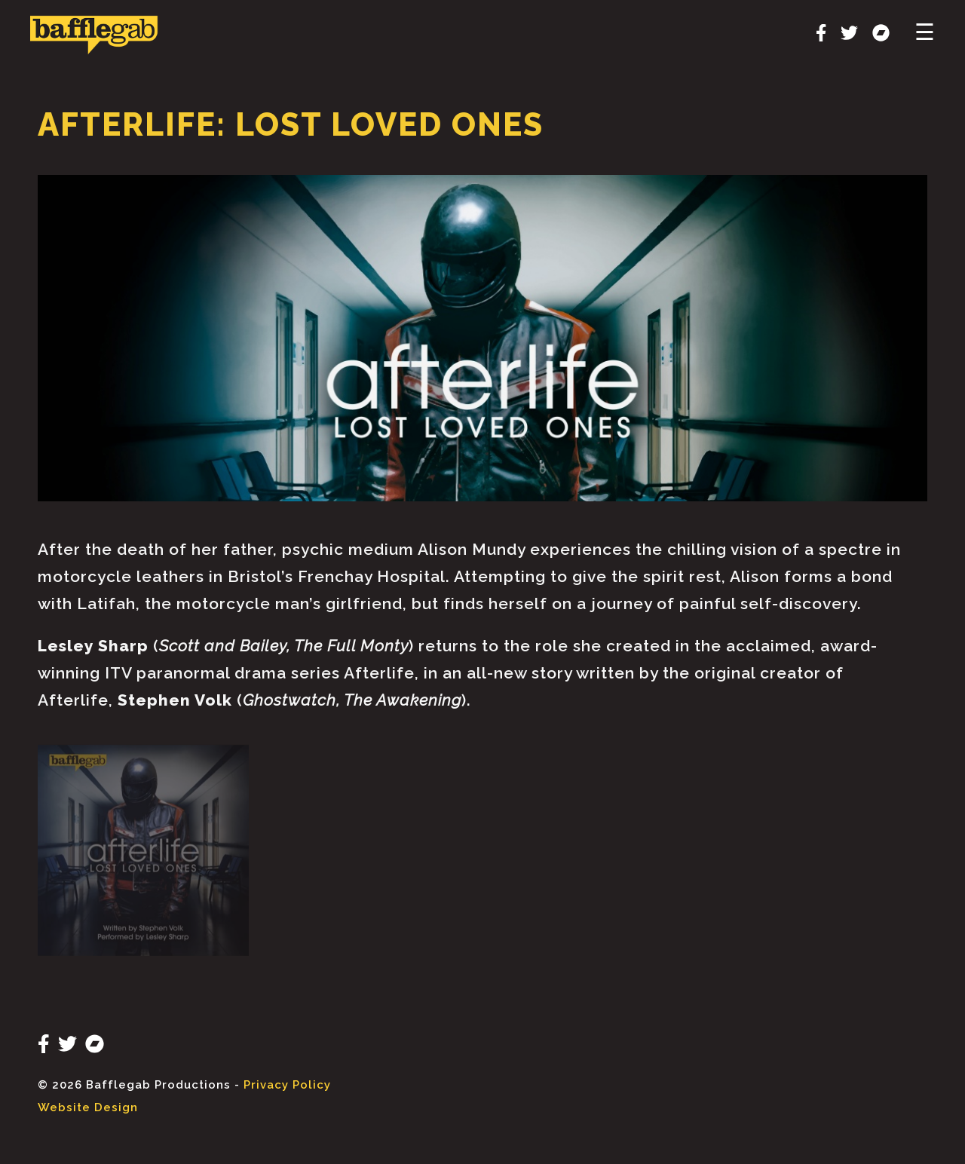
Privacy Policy (287, 1085)
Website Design (88, 1107)
